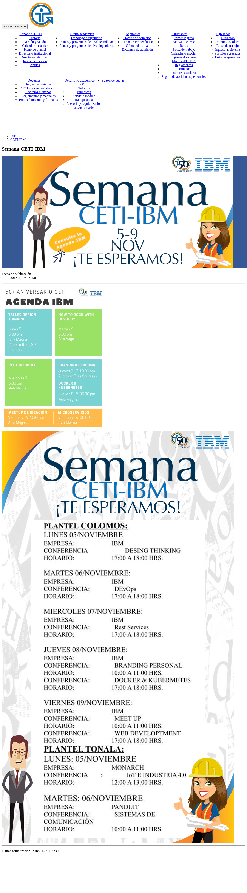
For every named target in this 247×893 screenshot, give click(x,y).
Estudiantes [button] (179, 34)
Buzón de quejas (113, 80)
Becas (184, 45)
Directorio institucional (35, 53)
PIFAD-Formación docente (38, 88)
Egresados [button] (223, 34)
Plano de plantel (35, 49)
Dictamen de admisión (137, 49)
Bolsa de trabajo (184, 49)
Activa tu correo (184, 42)
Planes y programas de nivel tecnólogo (86, 42)
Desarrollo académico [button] (80, 80)
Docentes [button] (34, 80)
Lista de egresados (227, 57)
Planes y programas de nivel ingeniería (86, 45)
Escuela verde (84, 107)
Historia (35, 38)
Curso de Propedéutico (137, 42)
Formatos (183, 69)
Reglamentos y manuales (38, 96)
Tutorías (84, 88)
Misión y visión (35, 42)
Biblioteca (84, 92)
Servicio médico (84, 96)
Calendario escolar (35, 45)
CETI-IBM (18, 139)
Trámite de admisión (137, 38)
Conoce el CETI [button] (30, 34)
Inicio (14, 136)
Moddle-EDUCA (184, 61)
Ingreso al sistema (183, 57)
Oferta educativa (137, 45)
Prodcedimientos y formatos (38, 100)
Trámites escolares (184, 73)
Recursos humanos (38, 92)
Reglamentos (184, 65)
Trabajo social (84, 100)
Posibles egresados (228, 53)
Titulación (228, 38)
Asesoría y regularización (83, 103)
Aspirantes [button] (133, 34)
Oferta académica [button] (82, 34)
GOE (84, 84)
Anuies (35, 65)
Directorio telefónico (35, 57)
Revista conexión (35, 61)
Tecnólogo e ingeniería (86, 38)
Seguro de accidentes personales (184, 76)
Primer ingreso (184, 38)
